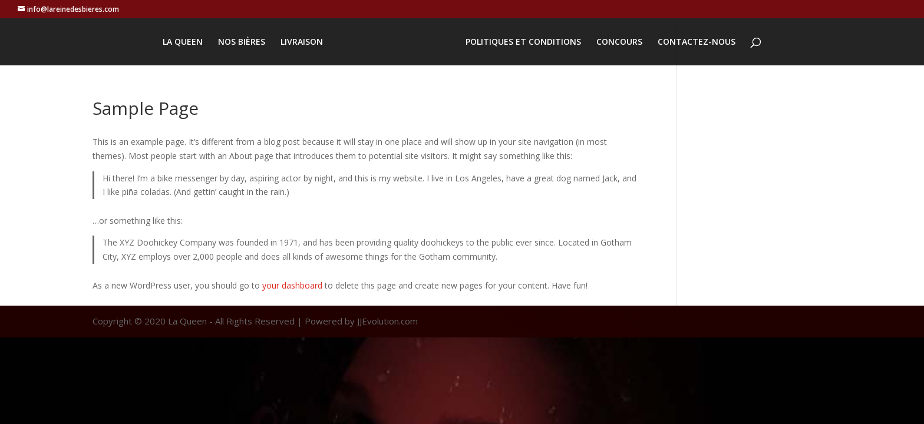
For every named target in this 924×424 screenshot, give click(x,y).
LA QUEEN (183, 42)
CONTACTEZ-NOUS (696, 42)
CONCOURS (619, 42)
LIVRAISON (301, 42)
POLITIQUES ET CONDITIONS (523, 42)
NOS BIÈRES (241, 42)
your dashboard (292, 285)
